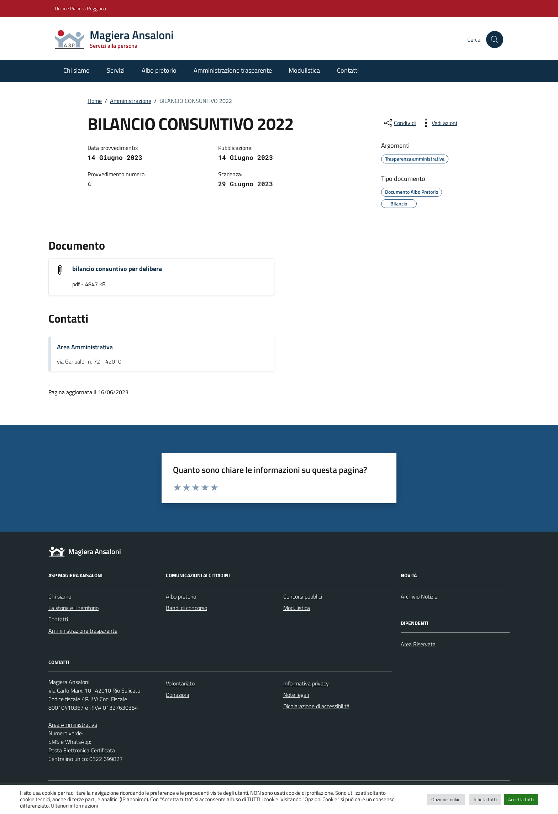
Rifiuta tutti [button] (485, 799)
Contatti (348, 70)
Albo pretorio (159, 70)
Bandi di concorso (186, 608)
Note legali (296, 694)
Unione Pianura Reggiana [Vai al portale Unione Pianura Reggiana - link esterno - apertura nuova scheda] (80, 8)
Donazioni (177, 694)
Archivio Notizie (419, 596)
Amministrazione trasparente (233, 70)
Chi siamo (76, 70)
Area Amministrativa (85, 347)
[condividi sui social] (399, 123)
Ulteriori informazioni (74, 806)
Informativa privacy (306, 683)
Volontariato (180, 683)
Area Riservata (418, 644)
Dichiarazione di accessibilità (316, 706)
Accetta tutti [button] (521, 799)
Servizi (116, 70)
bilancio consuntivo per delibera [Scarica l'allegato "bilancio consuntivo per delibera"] (117, 268)
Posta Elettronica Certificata (81, 750)
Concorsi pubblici (302, 596)
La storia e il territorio (73, 608)
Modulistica (304, 70)
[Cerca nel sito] (494, 39)
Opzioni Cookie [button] (445, 799)
